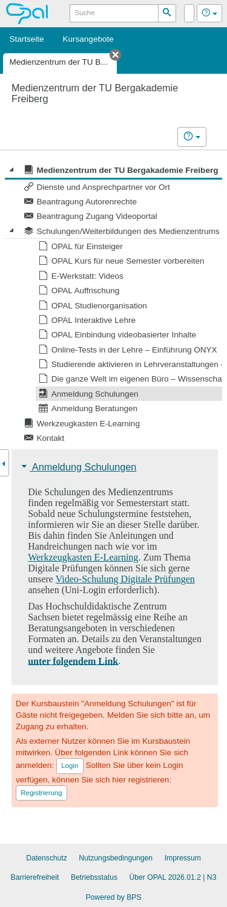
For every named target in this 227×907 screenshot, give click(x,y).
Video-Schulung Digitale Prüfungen (125, 579)
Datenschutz (46, 858)
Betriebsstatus (94, 877)
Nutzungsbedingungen (116, 858)
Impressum (183, 858)
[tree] (113, 304)
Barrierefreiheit (35, 877)
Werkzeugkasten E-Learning (83, 557)
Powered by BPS (113, 897)
